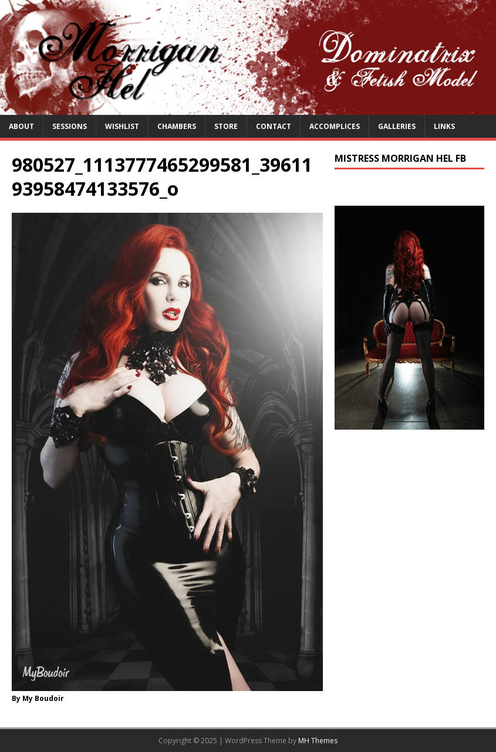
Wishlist (122, 126)
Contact (273, 126)
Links (444, 126)
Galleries (397, 126)
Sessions (69, 126)
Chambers (176, 126)
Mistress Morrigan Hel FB (400, 158)
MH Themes (318, 741)
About (21, 126)
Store (226, 126)
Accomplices (334, 126)
